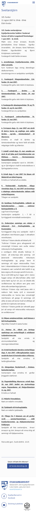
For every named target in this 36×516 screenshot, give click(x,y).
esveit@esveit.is (16, 489)
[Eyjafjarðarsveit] (4, 489)
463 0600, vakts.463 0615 (20, 487)
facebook (4, 496)
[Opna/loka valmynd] (33, 2)
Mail (4, 504)
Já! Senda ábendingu (17, 466)
